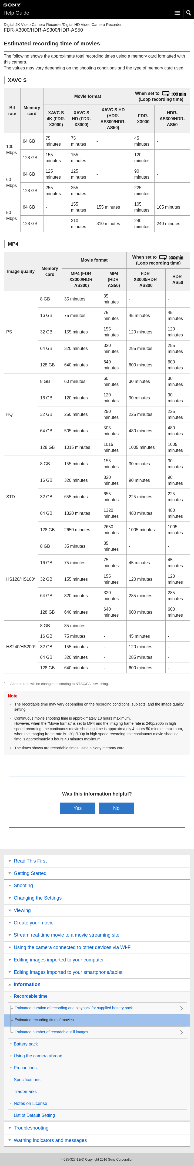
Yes (77, 808)
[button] (189, 13)
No (116, 808)
